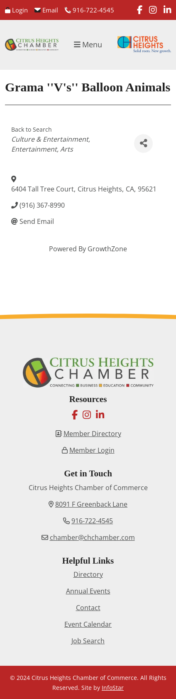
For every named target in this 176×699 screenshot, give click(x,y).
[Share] (143, 143)
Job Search (88, 640)
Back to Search (31, 129)
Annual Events (88, 591)
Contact (88, 607)
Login (16, 10)
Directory (88, 574)
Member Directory (92, 433)
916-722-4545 (89, 10)
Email (46, 10)
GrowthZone (107, 248)
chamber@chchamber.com (92, 537)
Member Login (92, 450)
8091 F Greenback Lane (91, 504)
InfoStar (113, 688)
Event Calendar (88, 624)
